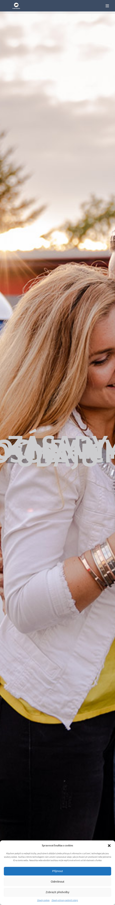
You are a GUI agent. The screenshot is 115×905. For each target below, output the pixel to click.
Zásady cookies (43, 900)
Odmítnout (57, 881)
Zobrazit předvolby (57, 892)
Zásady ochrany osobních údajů (64, 900)
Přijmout (57, 871)
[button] (109, 846)
